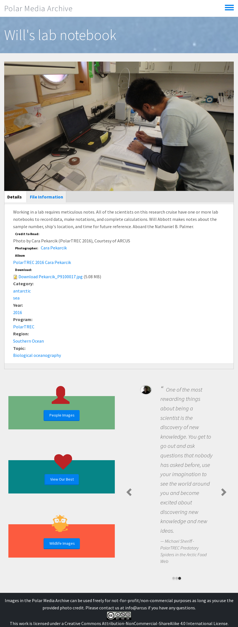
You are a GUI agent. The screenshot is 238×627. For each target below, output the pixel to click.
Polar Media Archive (38, 8)
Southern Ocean (28, 341)
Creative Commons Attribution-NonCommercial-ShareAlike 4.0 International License (146, 623)
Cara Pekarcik (54, 248)
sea (16, 298)
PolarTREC (23, 326)
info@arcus (136, 607)
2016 (17, 312)
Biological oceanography (37, 355)
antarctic (22, 291)
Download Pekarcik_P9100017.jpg (50, 276)
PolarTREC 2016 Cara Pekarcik (42, 262)
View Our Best (62, 479)
